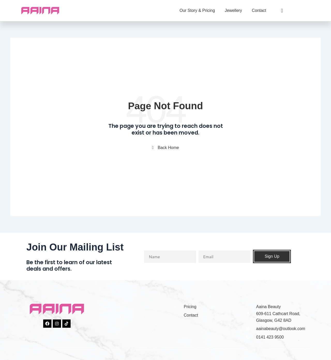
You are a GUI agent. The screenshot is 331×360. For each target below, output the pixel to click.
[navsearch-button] (278, 10)
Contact (259, 10)
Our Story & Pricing (197, 10)
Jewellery (233, 10)
